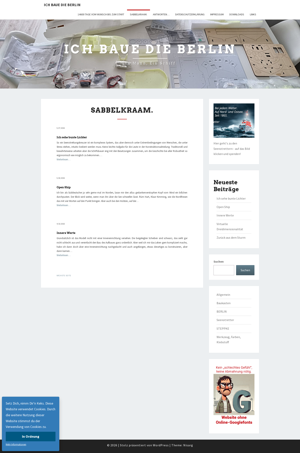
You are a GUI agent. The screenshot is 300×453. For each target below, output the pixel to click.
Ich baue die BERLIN (62, 4)
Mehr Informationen (16, 444)
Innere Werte (66, 233)
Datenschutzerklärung (190, 14)
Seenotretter (225, 320)
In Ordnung (30, 436)
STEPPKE (223, 328)
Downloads (236, 14)
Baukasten (224, 303)
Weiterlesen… (64, 159)
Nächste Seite (64, 275)
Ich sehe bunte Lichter (72, 137)
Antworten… (161, 14)
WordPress (161, 445)
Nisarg (188, 445)
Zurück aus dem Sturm (231, 237)
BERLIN (222, 311)
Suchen (219, 261)
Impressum (217, 14)
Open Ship (64, 187)
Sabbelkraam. (138, 14)
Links (253, 14)
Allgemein (223, 295)
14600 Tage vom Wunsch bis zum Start (101, 14)
